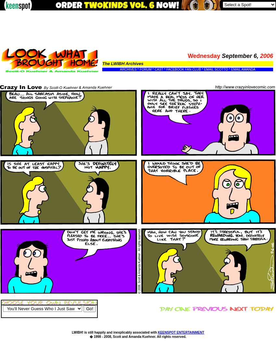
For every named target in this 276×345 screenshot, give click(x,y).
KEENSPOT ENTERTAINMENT (181, 332)
